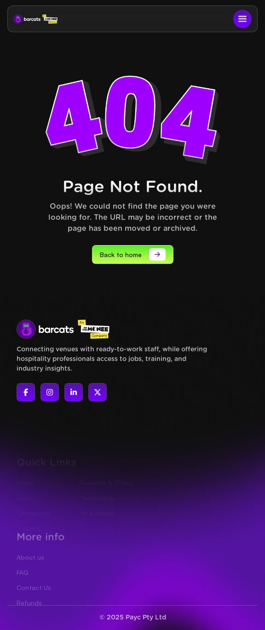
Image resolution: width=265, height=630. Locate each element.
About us (30, 568)
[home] (35, 19)
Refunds (29, 613)
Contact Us (34, 598)
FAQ (23, 583)
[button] (242, 19)
